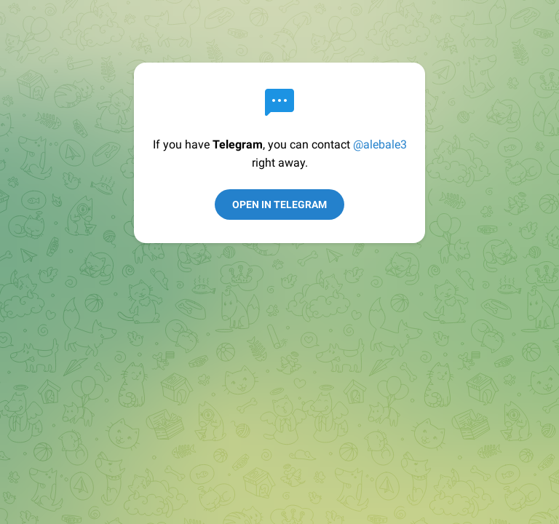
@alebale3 (380, 144)
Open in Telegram (279, 204)
